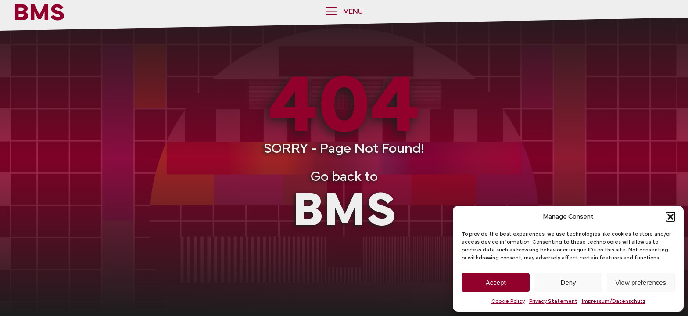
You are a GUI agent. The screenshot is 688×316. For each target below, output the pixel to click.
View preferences (641, 282)
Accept (496, 282)
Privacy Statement (553, 301)
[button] (670, 216)
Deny (568, 282)
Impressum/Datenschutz (613, 301)
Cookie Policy (508, 301)
